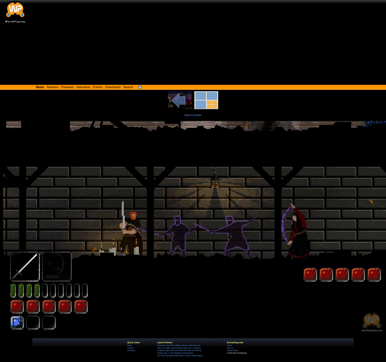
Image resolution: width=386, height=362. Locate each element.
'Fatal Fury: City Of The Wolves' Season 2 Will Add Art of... (179, 345)
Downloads (113, 87)
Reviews (53, 87)
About (229, 345)
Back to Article (193, 115)
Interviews (83, 87)
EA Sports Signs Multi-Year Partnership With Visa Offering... (179, 350)
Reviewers (131, 350)
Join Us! (230, 348)
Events (98, 87)
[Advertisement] (193, 55)
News (129, 345)
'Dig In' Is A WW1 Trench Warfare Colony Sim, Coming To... (179, 348)
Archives (130, 348)
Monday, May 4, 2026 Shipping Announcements (175, 353)
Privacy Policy (232, 350)
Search (128, 87)
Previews (67, 87)
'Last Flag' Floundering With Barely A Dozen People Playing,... (180, 356)
